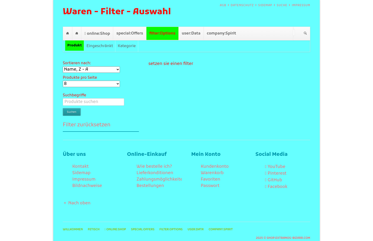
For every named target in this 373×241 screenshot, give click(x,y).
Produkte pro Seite (80, 77)
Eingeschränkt (100, 46)
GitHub (275, 173)
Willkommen (67, 33)
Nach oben (79, 196)
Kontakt (80, 159)
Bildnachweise (87, 178)
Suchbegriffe (74, 95)
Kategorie (127, 46)
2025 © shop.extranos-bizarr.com (283, 231)
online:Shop (98, 33)
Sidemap (265, 5)
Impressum (301, 5)
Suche (282, 5)
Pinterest (277, 166)
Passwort (210, 178)
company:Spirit (221, 33)
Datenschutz (242, 5)
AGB (223, 5)
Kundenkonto (215, 159)
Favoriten (210, 172)
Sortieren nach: (77, 63)
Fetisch (76, 33)
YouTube (276, 159)
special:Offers (129, 33)
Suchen (305, 33)
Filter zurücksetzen (86, 117)
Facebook (277, 179)
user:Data (191, 33)
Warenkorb (212, 165)
